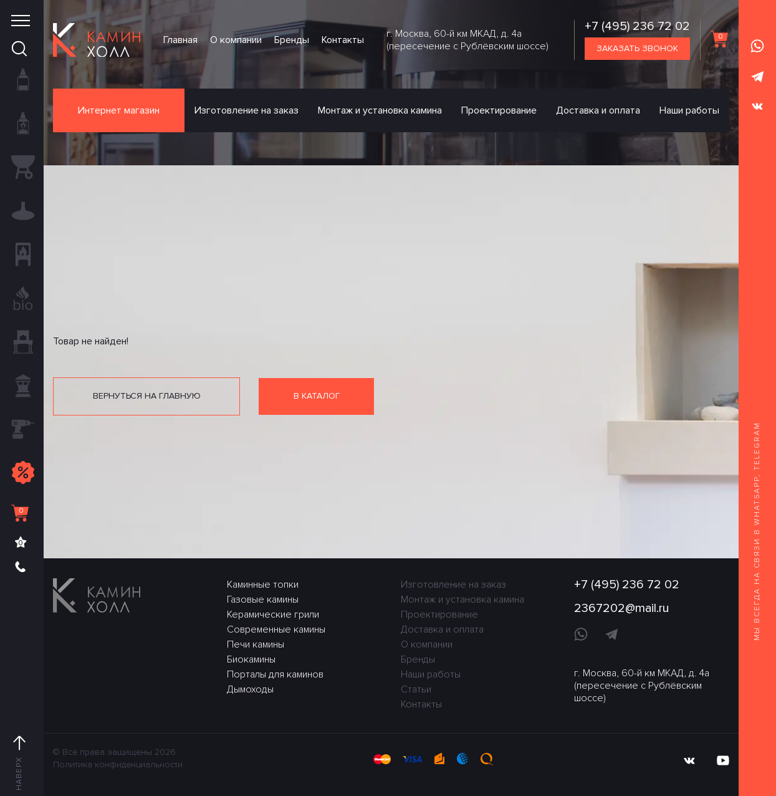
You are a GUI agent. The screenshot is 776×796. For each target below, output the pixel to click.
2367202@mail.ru (621, 608)
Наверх (19, 763)
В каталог (317, 396)
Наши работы (689, 110)
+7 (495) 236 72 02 (637, 26)
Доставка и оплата (598, 110)
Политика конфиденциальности (118, 764)
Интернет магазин (119, 110)
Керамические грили (273, 614)
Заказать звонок (637, 48)
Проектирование (499, 110)
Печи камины (255, 644)
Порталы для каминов (275, 674)
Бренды (291, 40)
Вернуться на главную (147, 396)
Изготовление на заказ (246, 110)
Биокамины (251, 659)
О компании (236, 40)
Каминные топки (263, 584)
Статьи (416, 689)
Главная (180, 40)
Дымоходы (250, 689)
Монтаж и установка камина (380, 110)
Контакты (343, 40)
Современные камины (276, 629)
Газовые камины (263, 599)
